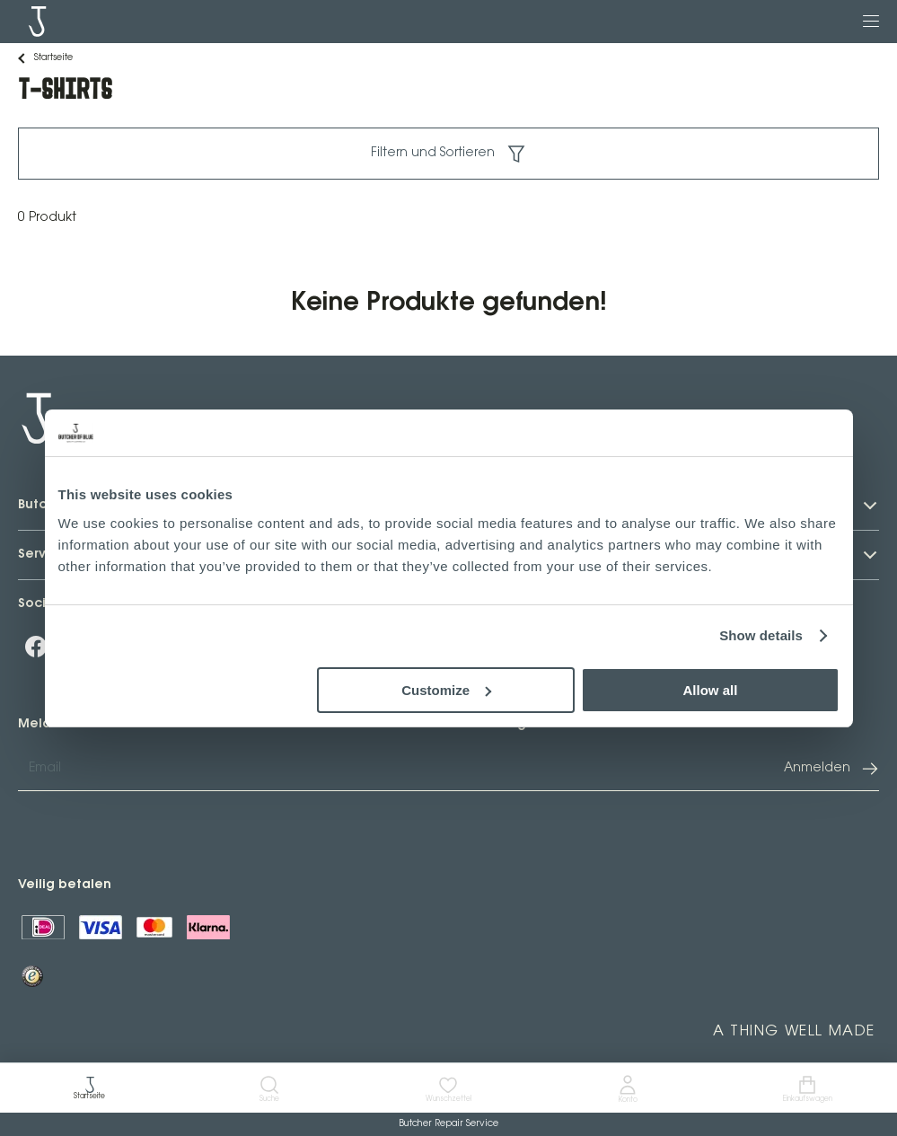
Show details (761, 635)
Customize (446, 690)
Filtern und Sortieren (449, 153)
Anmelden (831, 769)
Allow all (710, 690)
